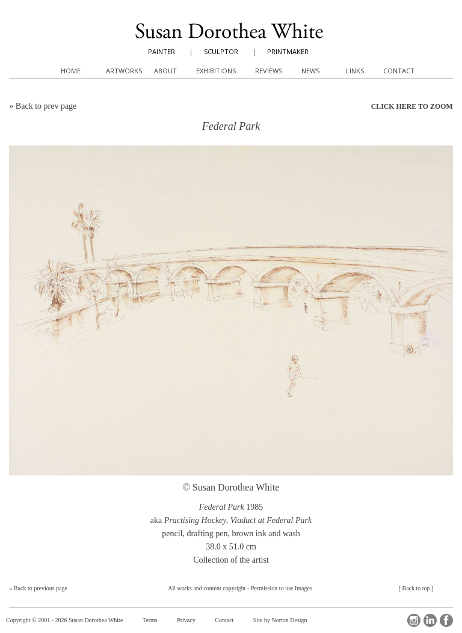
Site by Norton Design (280, 620)
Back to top (416, 588)
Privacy (186, 620)
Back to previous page (40, 588)
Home (71, 70)
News (310, 70)
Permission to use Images (281, 588)
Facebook (446, 620)
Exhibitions (216, 70)
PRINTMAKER (288, 51)
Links (355, 70)
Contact (224, 620)
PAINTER (161, 51)
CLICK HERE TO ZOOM (412, 106)
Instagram (413, 620)
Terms (150, 620)
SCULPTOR (221, 51)
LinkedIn (430, 620)
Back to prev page (46, 106)
